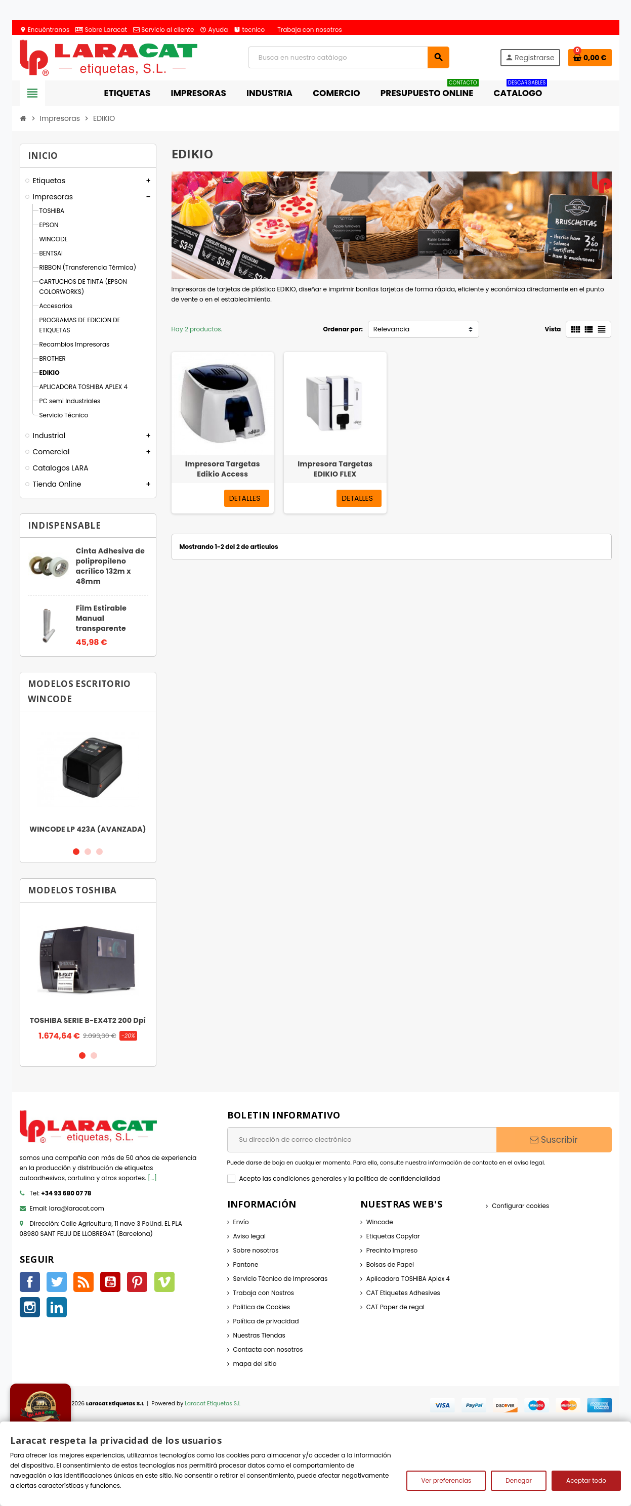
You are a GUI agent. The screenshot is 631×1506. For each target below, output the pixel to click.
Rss (83, 1282)
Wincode (379, 1222)
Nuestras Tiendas (259, 1335)
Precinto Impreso (391, 1250)
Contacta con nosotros (268, 1349)
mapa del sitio (255, 1363)
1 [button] (76, 851)
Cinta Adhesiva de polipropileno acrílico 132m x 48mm (110, 566)
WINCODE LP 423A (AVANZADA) (87, 829)
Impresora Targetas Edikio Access (222, 469)
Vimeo (164, 1282)
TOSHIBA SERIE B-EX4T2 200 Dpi (88, 1020)
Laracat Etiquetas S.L (212, 1403)
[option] (88, 778)
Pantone (246, 1264)
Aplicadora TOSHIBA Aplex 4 (408, 1278)
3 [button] (99, 851)
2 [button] (88, 851)
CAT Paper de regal (395, 1307)
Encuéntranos (45, 29)
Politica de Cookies (261, 1307)
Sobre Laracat (101, 29)
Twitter (57, 1282)
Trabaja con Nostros (264, 1292)
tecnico (249, 29)
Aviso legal (249, 1236)
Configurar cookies (520, 1205)
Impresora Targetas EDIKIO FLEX (335, 469)
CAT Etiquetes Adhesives (403, 1292)
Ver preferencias (446, 1480)
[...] (152, 1178)
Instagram (30, 1307)
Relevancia (391, 329)
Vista (552, 329)
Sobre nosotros (256, 1250)
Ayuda (214, 29)
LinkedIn (57, 1307)
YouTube (110, 1282)
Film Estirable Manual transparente (101, 618)
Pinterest (137, 1282)
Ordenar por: (342, 329)
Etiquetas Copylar (393, 1236)
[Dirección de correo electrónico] (361, 1139)
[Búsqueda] (348, 57)
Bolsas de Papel (390, 1264)
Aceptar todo (586, 1480)
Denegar (519, 1480)
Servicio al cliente (163, 29)
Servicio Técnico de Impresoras (280, 1278)
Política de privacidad (266, 1321)
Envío (241, 1222)
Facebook (30, 1282)
